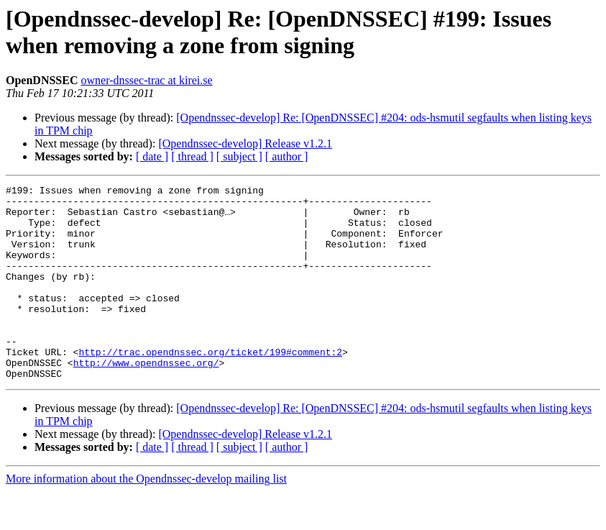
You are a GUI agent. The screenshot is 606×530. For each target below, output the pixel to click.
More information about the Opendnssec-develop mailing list (146, 517)
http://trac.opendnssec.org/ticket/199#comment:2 (210, 386)
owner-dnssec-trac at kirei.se (146, 80)
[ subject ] (239, 156)
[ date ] (152, 156)
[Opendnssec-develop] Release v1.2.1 (245, 143)
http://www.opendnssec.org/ (146, 399)
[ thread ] (192, 156)
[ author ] (286, 156)
